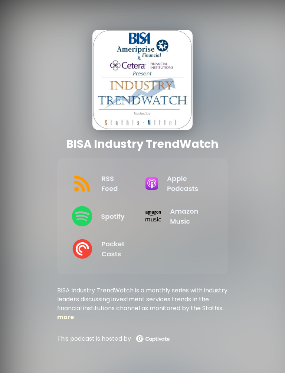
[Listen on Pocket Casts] (103, 249)
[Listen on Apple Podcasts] (176, 183)
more (65, 317)
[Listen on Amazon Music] (176, 216)
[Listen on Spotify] (103, 216)
